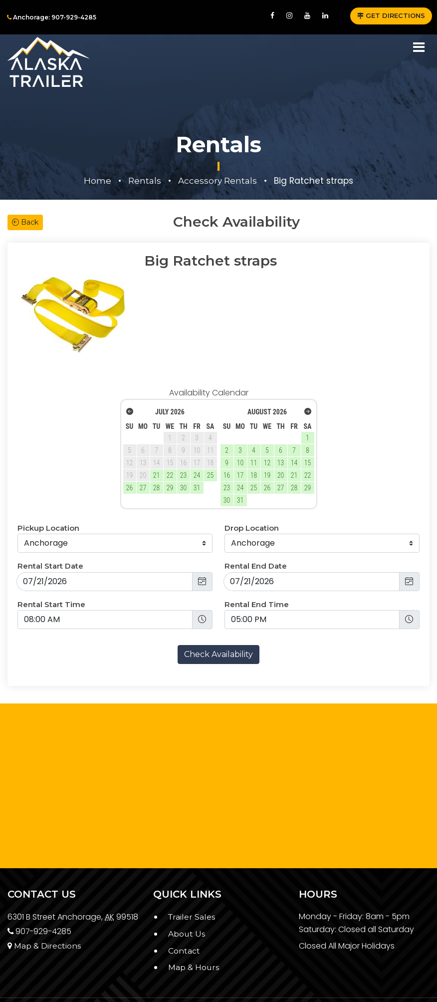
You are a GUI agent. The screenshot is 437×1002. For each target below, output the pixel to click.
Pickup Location (48, 491)
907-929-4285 (39, 894)
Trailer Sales (192, 880)
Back (25, 222)
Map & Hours (193, 930)
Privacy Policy (46, 973)
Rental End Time (256, 567)
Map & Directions (44, 909)
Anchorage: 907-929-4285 (51, 17)
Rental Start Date (50, 529)
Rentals (144, 181)
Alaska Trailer (249, 981)
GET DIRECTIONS (391, 15)
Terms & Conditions (56, 984)
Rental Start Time (51, 567)
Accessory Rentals (217, 181)
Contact (184, 914)
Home (97, 181)
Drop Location (251, 491)
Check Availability (218, 617)
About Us (187, 897)
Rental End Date (255, 529)
